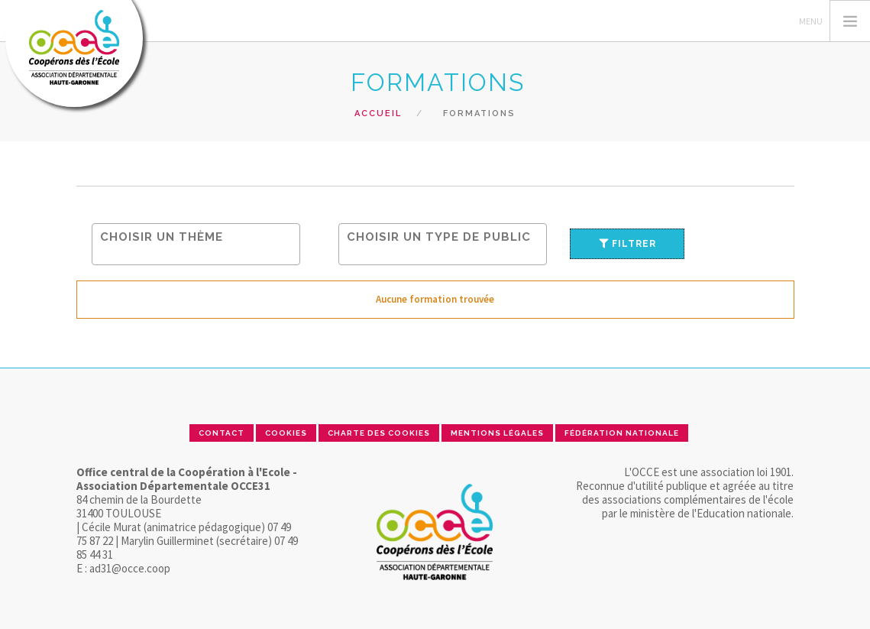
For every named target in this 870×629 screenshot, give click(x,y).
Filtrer (627, 243)
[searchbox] (199, 236)
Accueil (378, 113)
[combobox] (196, 244)
